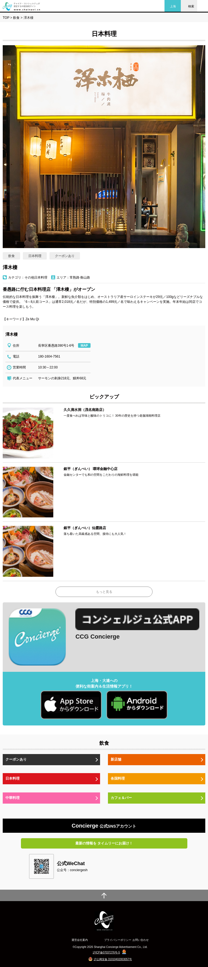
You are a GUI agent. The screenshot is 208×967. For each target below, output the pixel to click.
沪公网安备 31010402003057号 (113, 959)
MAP (84, 345)
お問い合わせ (140, 939)
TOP (6, 18)
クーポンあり (16, 759)
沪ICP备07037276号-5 (106, 952)
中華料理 (12, 798)
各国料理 (118, 778)
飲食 (16, 18)
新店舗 (116, 759)
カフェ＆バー (121, 798)
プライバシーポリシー (117, 939)
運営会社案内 (80, 939)
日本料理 (12, 778)
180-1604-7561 (49, 356)
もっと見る (104, 592)
